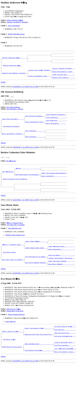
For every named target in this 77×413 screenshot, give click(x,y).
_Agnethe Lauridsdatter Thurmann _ (14, 76)
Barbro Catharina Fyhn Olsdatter (15, 190)
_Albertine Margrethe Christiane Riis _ (38, 353)
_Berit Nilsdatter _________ (55, 129)
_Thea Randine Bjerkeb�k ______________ (39, 371)
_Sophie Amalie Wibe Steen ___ (36, 262)
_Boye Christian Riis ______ (64, 351)
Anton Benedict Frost (15, 242)
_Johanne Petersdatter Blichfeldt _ (61, 275)
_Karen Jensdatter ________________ (54, 187)
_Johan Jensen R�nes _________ (36, 255)
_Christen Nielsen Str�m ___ (64, 344)
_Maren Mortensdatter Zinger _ (63, 74)
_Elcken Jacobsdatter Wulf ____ (39, 80)
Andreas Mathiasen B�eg (14, 20)
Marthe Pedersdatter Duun (16, 34)
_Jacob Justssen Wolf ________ (63, 78)
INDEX (3, 86)
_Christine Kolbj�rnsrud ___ (64, 355)
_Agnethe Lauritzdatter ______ (63, 82)
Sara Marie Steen (9, 267)
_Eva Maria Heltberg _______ (64, 365)
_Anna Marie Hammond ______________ (61, 282)
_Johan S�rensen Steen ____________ (61, 260)
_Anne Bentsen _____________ (64, 348)
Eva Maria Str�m (9, 358)
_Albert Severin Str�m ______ (13, 349)
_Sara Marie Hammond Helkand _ (36, 280)
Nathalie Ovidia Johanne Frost (15, 248)
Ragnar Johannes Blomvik (16, 332)
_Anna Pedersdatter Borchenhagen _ (27, 185)
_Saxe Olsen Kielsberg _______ (13, 124)
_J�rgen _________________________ (28, 178)
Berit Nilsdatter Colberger (15, 113)
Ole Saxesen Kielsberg (11, 133)
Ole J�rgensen (11, 170)
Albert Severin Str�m (13, 327)
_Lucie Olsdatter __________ (55, 122)
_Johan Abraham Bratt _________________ (38, 363)
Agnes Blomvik (10, 339)
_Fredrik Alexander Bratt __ (64, 362)
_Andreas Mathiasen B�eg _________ (15, 59)
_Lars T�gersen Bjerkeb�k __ (65, 369)
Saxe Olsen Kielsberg (13, 111)
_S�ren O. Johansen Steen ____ (13, 259)
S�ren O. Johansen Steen (14, 236)
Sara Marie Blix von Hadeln (16, 238)
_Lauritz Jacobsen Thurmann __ (63, 71)
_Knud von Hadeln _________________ (61, 271)
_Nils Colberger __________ (35, 138)
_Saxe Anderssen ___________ (55, 126)
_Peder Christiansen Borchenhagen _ (54, 183)
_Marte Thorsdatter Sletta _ (64, 372)
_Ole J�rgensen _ (8, 181)
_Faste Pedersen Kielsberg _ (55, 119)
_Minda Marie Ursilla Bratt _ (12, 367)
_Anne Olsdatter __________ (35, 145)
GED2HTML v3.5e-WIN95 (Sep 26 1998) (25, 91)
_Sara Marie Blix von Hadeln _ (13, 276)
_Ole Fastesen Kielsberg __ (35, 121)
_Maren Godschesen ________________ (61, 264)
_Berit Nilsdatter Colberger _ (13, 142)
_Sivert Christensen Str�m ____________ (39, 346)
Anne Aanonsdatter (14, 25)
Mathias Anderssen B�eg (12, 67)
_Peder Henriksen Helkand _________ (61, 278)
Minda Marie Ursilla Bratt (15, 328)
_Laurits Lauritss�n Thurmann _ (40, 73)
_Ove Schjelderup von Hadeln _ (36, 273)
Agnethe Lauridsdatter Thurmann (17, 22)
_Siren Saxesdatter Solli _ (35, 128)
